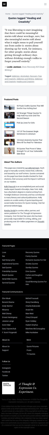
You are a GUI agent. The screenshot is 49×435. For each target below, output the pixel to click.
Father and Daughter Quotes (34, 276)
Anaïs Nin (29, 310)
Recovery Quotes (32, 252)
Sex (3, 256)
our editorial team (32, 168)
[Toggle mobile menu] (45, 4)
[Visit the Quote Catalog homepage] (4, 4)
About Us (6, 346)
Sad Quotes (6, 267)
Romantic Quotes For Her (36, 260)
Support (5, 350)
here (20, 206)
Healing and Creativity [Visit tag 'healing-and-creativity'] (25, 82)
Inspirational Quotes (10, 264)
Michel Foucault (32, 298)
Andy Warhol (7, 306)
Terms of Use (6, 400)
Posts (29, 350)
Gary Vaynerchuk (9, 329)
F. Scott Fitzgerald (9, 332)
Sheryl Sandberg (32, 302)
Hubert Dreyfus (32, 325)
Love (4, 252)
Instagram (6, 368)
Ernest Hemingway (9, 317)
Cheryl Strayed (31, 317)
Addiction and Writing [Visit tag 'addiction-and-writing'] (25, 79)
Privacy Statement (23, 400)
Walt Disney (6, 313)
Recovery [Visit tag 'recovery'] (33, 76)
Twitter (5, 376)
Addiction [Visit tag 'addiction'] (16, 76)
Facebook (6, 372)
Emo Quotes (31, 271)
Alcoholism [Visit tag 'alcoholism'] (24, 76)
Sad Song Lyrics (8, 260)
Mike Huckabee (32, 332)
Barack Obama (8, 302)
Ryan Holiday (31, 321)
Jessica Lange (8, 321)
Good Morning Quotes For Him (36, 283)
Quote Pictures (33, 346)
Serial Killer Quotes (9, 279)
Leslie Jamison (14, 67)
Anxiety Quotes (32, 264)
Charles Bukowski (33, 306)
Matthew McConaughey (35, 329)
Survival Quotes (8, 283)
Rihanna (5, 310)
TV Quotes (31, 354)
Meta (14, 400)
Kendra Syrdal (10, 211)
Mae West (30, 313)
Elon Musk (6, 298)
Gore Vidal (6, 325)
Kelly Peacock (9, 186)
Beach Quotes (7, 275)
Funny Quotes (31, 256)
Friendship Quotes (9, 271)
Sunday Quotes (32, 267)
